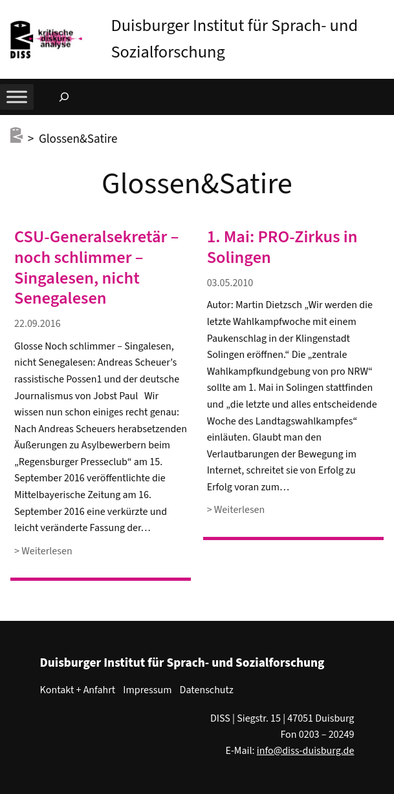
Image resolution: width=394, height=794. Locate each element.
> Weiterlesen (43, 551)
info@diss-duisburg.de (306, 751)
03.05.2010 (230, 283)
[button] (384, 12)
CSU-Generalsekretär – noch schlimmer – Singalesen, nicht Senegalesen (96, 268)
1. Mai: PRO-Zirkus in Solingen (282, 247)
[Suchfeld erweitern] (64, 97)
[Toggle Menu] (16, 96)
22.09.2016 (37, 324)
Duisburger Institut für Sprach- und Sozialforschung (182, 663)
